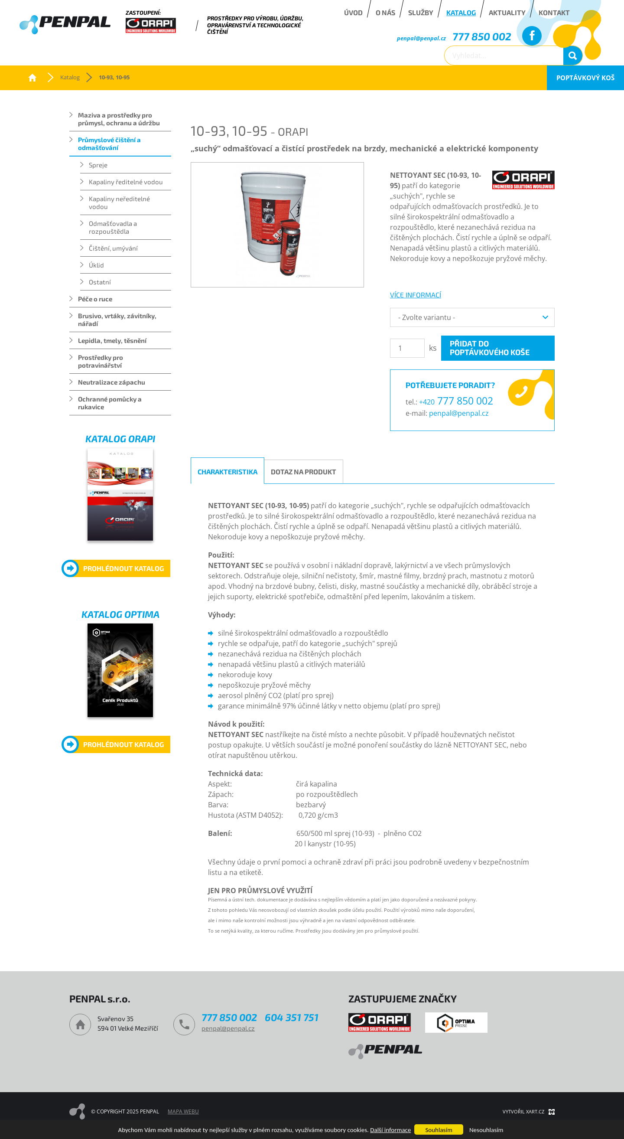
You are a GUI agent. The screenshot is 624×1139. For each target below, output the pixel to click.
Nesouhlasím (486, 1130)
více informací (415, 294)
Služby (420, 12)
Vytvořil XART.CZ (523, 1111)
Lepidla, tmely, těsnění (112, 340)
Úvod (353, 12)
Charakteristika (227, 471)
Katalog (461, 12)
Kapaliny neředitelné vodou (119, 202)
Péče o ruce (95, 299)
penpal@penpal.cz (421, 38)
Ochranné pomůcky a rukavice (110, 403)
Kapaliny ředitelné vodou (126, 182)
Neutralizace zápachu (111, 382)
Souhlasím (438, 1130)
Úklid (96, 265)
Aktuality (507, 12)
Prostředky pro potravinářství (100, 361)
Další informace (390, 1130)
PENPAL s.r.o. (32, 77)
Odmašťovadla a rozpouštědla (113, 227)
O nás (385, 12)
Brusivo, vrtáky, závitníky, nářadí (117, 319)
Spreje (98, 165)
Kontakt (554, 12)
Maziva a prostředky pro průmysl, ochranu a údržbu (119, 119)
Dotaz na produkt (303, 471)
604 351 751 (291, 1017)
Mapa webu (183, 1111)
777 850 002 (481, 36)
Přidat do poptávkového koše (490, 348)
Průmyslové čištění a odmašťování (109, 143)
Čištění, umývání (113, 248)
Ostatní (100, 282)
